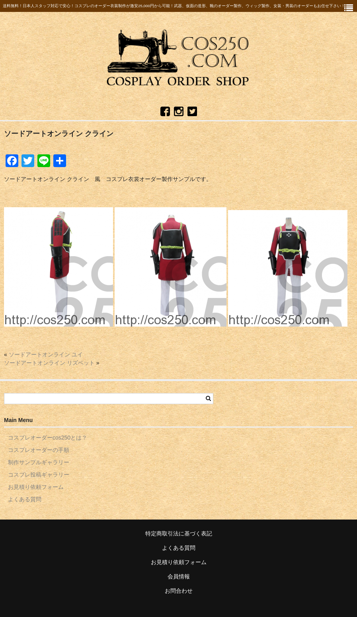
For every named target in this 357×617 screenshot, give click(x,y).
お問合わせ (179, 591)
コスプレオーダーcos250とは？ (47, 437)
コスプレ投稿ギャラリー (38, 474)
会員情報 (179, 576)
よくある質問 (24, 499)
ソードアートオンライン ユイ (46, 354)
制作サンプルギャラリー (38, 462)
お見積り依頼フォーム (36, 487)
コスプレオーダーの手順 (38, 450)
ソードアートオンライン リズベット (49, 363)
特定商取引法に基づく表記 (178, 533)
